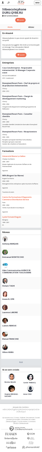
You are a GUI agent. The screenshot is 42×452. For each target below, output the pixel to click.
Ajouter (21, 20)
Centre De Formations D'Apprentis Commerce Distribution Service (17, 198)
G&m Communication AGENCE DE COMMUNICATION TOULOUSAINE (16, 271)
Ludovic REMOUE (9, 325)
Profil (10, 27)
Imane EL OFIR (8, 299)
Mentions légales (11, 421)
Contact (16, 417)
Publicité (22, 417)
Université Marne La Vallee (13, 156)
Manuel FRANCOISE (10, 339)
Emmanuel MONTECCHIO (13, 257)
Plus (21, 362)
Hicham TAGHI (8, 286)
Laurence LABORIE (10, 312)
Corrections (31, 421)
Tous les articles (22, 421)
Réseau (31, 27)
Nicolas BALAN (10, 382)
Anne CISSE (27, 394)
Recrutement (30, 417)
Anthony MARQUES (10, 244)
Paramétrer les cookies (28, 419)
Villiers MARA (8, 352)
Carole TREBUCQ (29, 383)
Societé (37, 417)
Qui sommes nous (7, 417)
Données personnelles (13, 419)
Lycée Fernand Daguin (11, 217)
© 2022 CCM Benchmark (21, 423)
